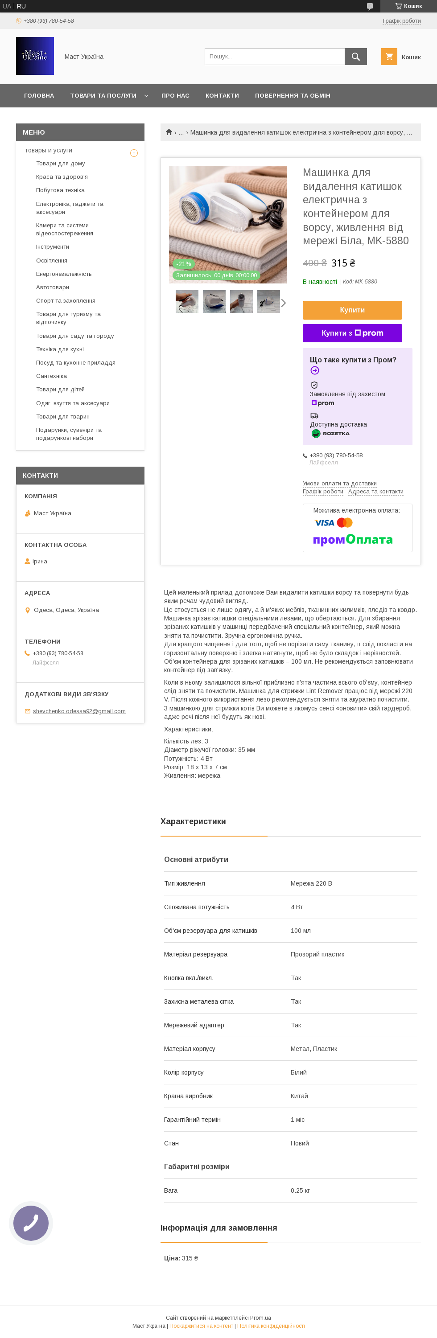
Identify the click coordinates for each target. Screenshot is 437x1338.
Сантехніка (51, 376)
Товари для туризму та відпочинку (68, 318)
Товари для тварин (63, 416)
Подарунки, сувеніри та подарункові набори (69, 434)
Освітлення (51, 260)
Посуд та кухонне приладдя (75, 362)
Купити (352, 310)
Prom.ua (260, 1318)
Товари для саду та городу (75, 335)
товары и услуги (48, 150)
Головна (39, 95)
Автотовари (52, 287)
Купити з (352, 333)
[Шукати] (356, 56)
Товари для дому (60, 163)
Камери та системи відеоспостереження (64, 229)
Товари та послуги (103, 95)
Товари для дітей (60, 389)
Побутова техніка (60, 190)
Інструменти (52, 246)
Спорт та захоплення (65, 300)
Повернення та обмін (292, 95)
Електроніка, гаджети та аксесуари (69, 208)
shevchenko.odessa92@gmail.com (79, 711)
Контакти (222, 95)
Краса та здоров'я (62, 176)
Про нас (175, 95)
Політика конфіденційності (271, 1326)
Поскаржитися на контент (201, 1326)
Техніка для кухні (60, 349)
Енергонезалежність (64, 274)
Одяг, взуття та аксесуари (73, 403)
